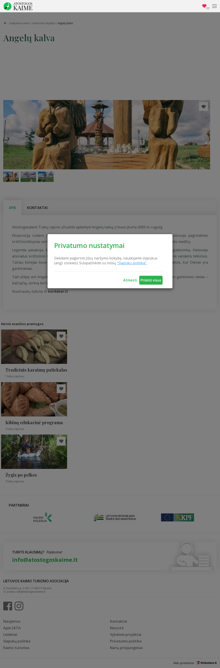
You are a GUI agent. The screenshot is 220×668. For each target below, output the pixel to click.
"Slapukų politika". (132, 263)
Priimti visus (151, 280)
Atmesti (130, 280)
